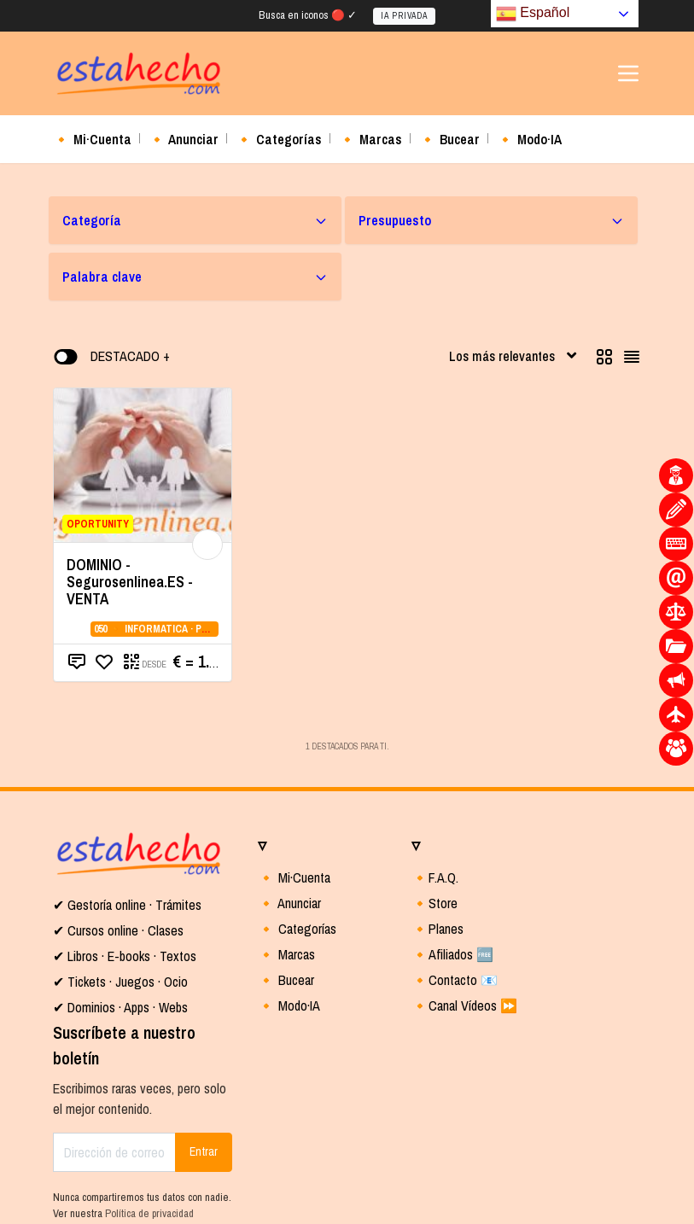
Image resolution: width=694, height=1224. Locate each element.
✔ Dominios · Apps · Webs (120, 1007)
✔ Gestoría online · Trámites (127, 904)
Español (532, 13)
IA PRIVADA (404, 15)
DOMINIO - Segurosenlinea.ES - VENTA (130, 581)
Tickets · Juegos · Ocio (126, 981)
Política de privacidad (149, 1213)
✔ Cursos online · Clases (118, 930)
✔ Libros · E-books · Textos (124, 956)
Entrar (204, 1151)
